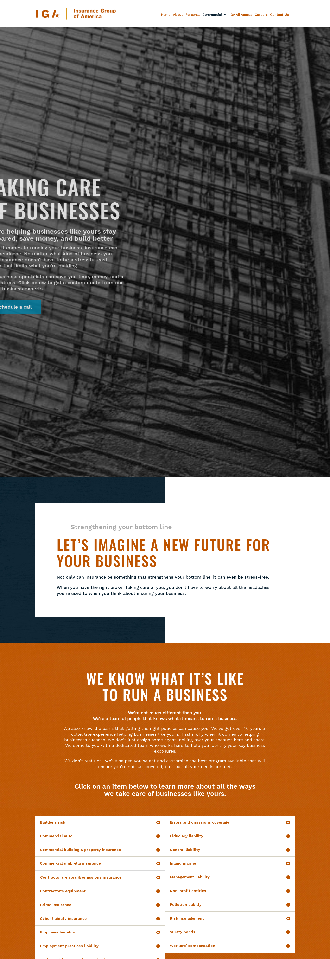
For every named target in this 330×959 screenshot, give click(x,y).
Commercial (212, 15)
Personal (192, 15)
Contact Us (279, 15)
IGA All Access (240, 15)
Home (165, 15)
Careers (261, 15)
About (178, 15)
